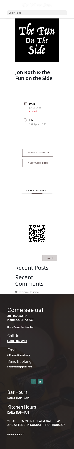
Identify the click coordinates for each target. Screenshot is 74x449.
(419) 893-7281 (17, 341)
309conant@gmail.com (18, 355)
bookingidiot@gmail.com (19, 366)
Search (49, 258)
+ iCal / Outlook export (38, 163)
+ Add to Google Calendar (38, 152)
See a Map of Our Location (20, 327)
